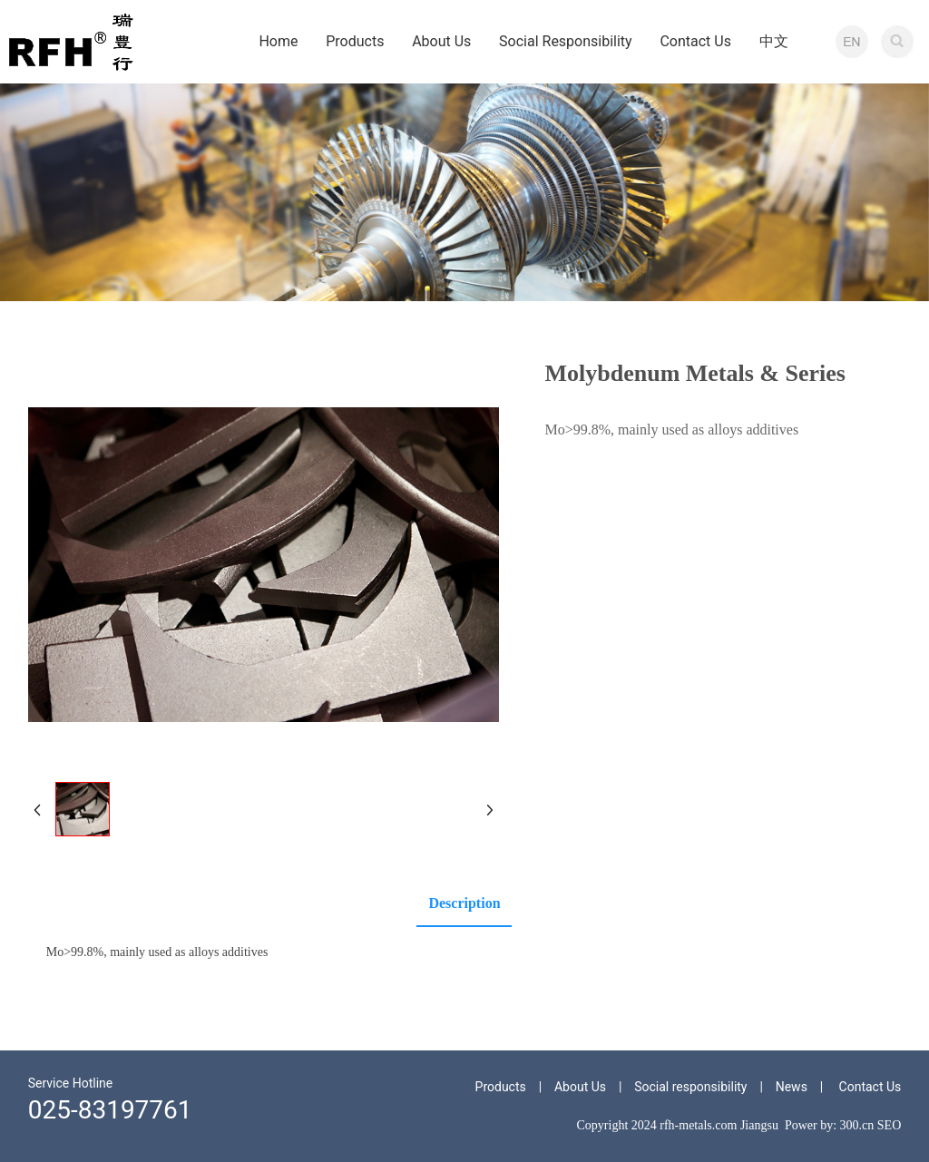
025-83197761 (110, 1110)
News (791, 1086)
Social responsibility (690, 1086)
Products (500, 1086)
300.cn (857, 1125)
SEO (889, 1125)
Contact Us (870, 1086)
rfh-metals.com (698, 1125)
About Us (580, 1086)
